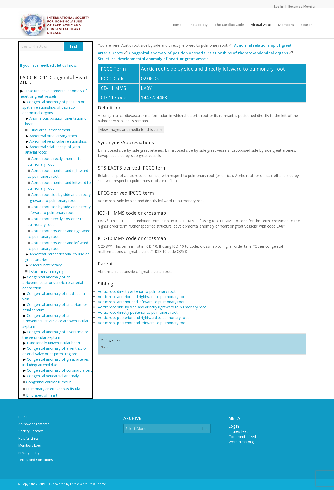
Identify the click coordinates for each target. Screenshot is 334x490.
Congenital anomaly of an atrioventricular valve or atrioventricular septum (55, 321)
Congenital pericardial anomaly (53, 375)
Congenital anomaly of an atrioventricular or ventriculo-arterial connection (52, 282)
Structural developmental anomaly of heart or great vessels (153, 58)
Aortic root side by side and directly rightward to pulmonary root (152, 307)
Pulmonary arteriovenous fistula (53, 388)
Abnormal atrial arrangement (53, 135)
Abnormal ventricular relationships (58, 141)
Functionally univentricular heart (53, 342)
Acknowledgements (33, 424)
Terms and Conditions (35, 459)
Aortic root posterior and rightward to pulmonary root (143, 317)
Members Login (30, 445)
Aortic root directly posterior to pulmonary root (138, 312)
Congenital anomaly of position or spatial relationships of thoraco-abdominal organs (53, 107)
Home (23, 416)
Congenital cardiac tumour (48, 382)
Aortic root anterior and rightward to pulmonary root (142, 296)
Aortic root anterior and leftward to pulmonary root (141, 301)
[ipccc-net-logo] (54, 23)
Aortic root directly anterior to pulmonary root (137, 291)
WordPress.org (241, 441)
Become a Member (302, 6)
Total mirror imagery (46, 271)
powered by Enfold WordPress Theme (79, 484)
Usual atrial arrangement (49, 129)
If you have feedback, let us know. (48, 65)
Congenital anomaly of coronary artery (59, 370)
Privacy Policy (29, 452)
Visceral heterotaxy (45, 264)
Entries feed (239, 431)
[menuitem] (278, 6)
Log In (278, 6)
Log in (234, 426)
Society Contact (30, 431)
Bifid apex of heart (41, 395)
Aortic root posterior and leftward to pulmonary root (142, 322)
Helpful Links (28, 438)
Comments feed (242, 436)
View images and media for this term (131, 129)
